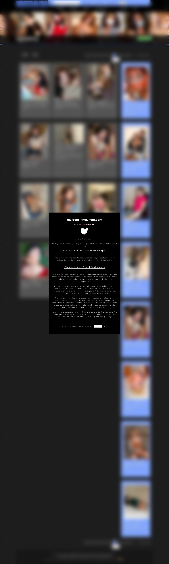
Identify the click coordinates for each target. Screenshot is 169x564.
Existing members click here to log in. (84, 250)
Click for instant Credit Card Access (84, 267)
